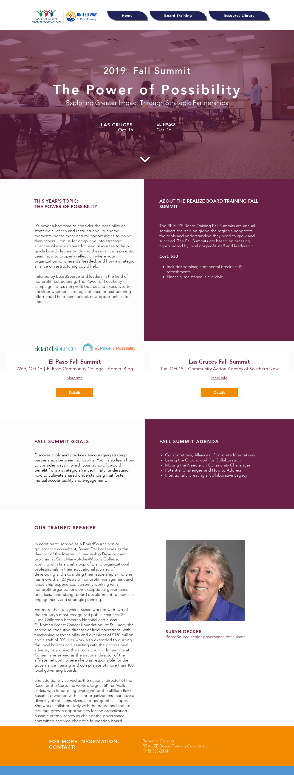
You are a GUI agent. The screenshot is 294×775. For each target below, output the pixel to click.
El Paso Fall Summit (75, 361)
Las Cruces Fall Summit (219, 361)
